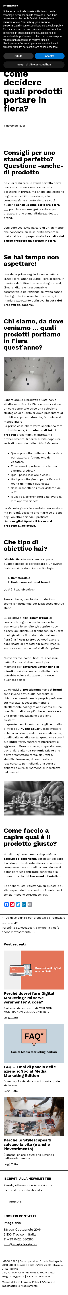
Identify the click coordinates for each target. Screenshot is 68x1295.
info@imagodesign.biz (20, 1244)
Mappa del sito (11, 1281)
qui (6, 209)
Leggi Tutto (11, 1017)
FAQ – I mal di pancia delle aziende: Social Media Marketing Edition (30, 1071)
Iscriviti (15, 1202)
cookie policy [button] (55, 25)
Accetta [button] (49, 56)
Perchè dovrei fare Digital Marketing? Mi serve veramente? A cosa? (29, 997)
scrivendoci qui (36, 894)
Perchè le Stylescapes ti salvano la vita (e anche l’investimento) (30, 930)
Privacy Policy (31, 1281)
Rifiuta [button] (18, 56)
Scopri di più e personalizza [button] (34, 64)
